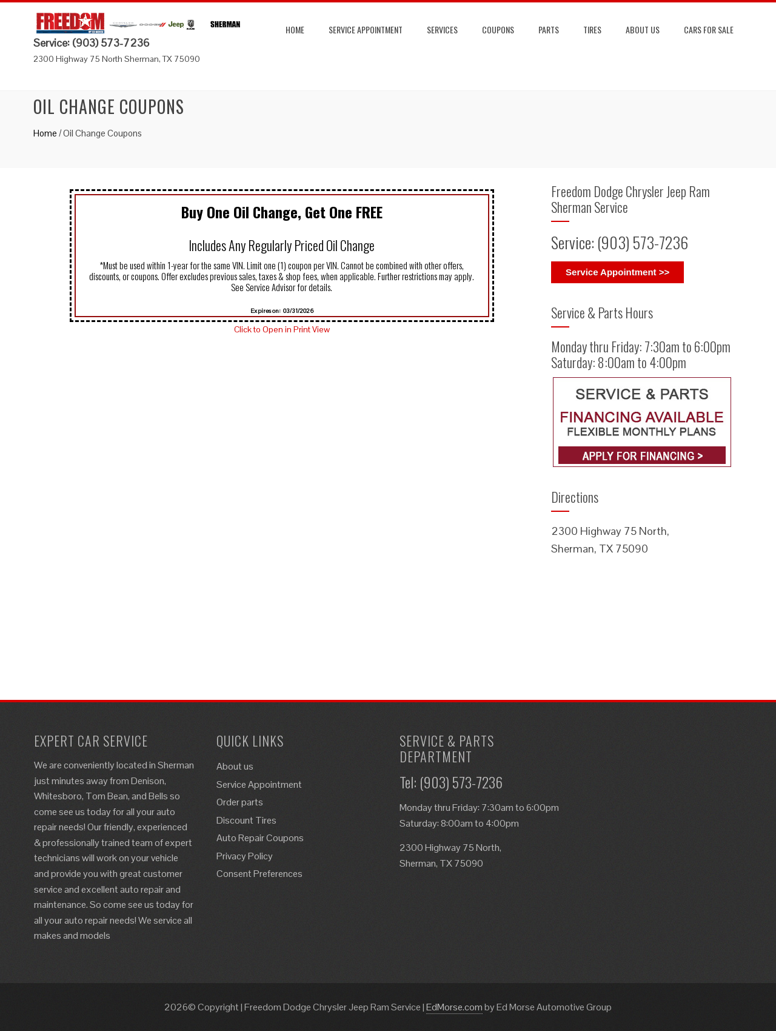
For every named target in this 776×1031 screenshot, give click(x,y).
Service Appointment (366, 29)
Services (442, 29)
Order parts (239, 802)
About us (643, 29)
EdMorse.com (454, 1007)
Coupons (498, 29)
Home (295, 29)
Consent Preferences (259, 873)
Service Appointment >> (617, 272)
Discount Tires (246, 820)
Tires (592, 29)
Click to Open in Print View (282, 329)
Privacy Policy (244, 856)
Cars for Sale (709, 29)
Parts (548, 29)
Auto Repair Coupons (260, 837)
